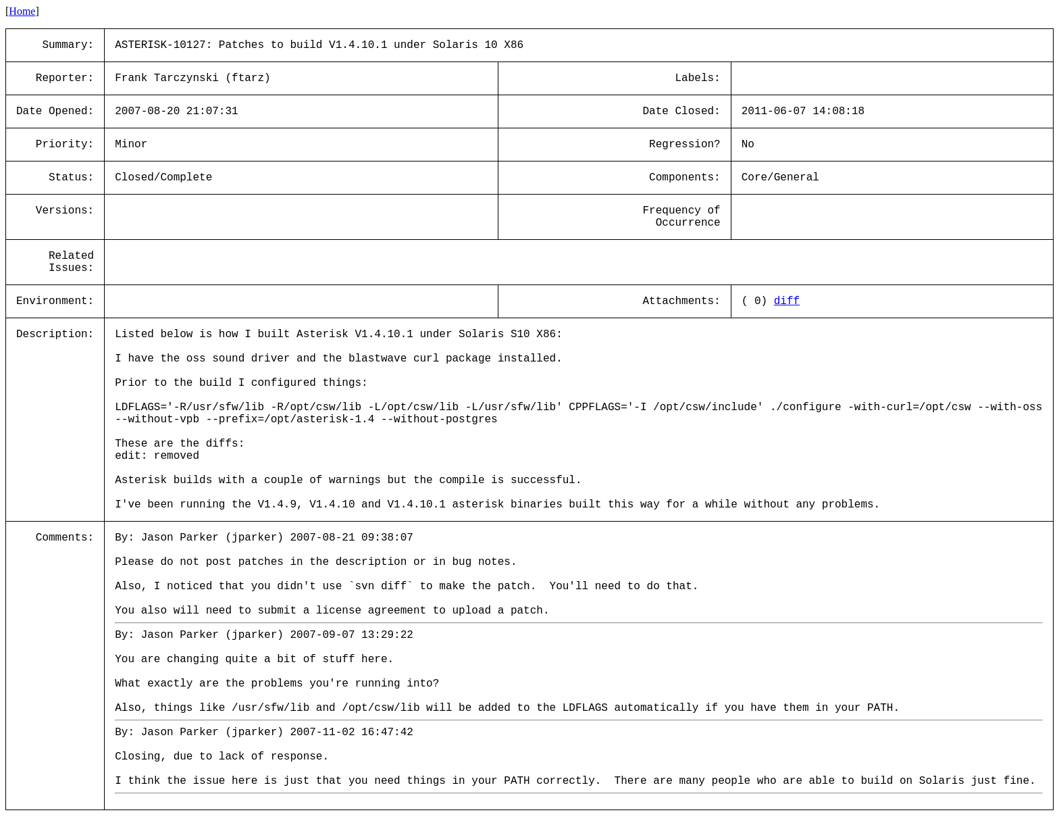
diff (787, 301)
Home (22, 11)
